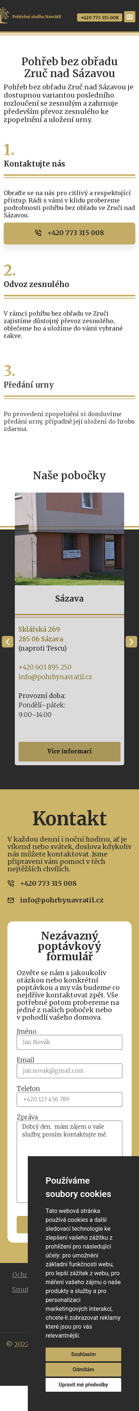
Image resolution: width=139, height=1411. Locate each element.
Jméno (26, 1032)
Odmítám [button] (83, 1369)
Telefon (28, 1089)
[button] (7, 642)
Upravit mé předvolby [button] (83, 1385)
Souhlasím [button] (83, 1354)
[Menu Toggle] (129, 16)
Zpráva (27, 1117)
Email (25, 1060)
